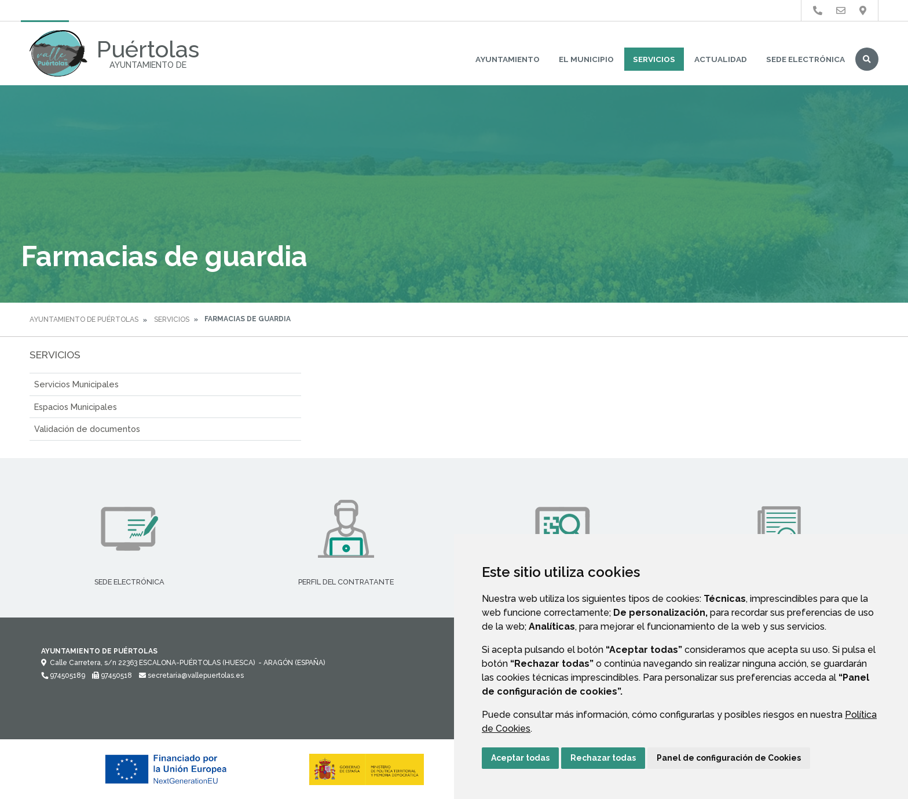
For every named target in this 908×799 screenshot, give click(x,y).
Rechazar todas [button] (603, 757)
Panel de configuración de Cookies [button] (729, 757)
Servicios (654, 59)
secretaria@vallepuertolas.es (191, 675)
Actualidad (720, 59)
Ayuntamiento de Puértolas (84, 319)
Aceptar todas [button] (520, 757)
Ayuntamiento (507, 59)
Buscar (866, 59)
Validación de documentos (87, 429)
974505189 (63, 675)
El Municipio (586, 59)
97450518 (112, 675)
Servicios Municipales (76, 384)
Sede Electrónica (805, 59)
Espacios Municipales (75, 407)
